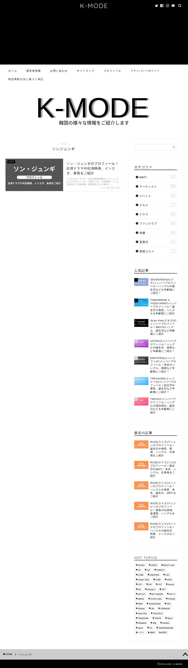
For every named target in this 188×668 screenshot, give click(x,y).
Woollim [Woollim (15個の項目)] (166, 623)
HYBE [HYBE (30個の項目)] (158, 580)
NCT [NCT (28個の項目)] (164, 589)
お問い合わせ (59, 70)
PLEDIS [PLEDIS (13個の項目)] (171, 599)
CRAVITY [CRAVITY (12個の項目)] (161, 570)
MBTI (157, 177)
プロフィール (112, 70)
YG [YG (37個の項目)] (150, 628)
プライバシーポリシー (145, 70)
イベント (157, 195)
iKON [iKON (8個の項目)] (169, 580)
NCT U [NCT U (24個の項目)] (172, 594)
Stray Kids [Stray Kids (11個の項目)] (142, 614)
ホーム (12, 70)
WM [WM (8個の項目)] (154, 623)
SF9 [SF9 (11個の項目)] (168, 604)
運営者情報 (33, 70)
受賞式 (157, 242)
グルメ (157, 205)
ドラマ (157, 214)
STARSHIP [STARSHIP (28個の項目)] (165, 609)
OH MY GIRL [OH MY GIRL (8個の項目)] (156, 599)
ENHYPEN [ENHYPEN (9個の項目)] (154, 575)
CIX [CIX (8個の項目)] (148, 570)
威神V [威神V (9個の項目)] (152, 633)
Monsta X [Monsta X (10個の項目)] (151, 589)
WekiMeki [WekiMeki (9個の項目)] (142, 623)
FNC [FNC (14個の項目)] (167, 575)
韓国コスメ (157, 251)
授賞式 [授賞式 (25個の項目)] (164, 633)
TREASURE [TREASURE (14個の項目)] (143, 618)
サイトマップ (85, 70)
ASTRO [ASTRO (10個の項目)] (141, 565)
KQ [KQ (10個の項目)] (139, 589)
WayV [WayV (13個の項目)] (169, 618)
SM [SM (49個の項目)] (152, 609)
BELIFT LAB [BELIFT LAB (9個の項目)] (169, 565)
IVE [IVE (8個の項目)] (150, 585)
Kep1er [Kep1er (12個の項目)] (171, 585)
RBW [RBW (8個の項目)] (140, 604)
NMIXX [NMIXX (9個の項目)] (141, 599)
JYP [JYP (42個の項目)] (160, 585)
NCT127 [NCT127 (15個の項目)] (141, 594)
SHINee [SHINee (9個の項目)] (141, 609)
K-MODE (94, 6)
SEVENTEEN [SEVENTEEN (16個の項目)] (154, 604)
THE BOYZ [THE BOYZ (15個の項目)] (158, 614)
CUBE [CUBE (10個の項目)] (140, 575)
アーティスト (157, 186)
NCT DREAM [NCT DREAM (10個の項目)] (157, 594)
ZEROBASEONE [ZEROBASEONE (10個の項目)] (166, 628)
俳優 (157, 232)
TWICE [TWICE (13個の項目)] (158, 618)
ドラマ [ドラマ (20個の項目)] (141, 633)
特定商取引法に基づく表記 (25, 79)
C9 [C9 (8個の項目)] (139, 570)
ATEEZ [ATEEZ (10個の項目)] (154, 565)
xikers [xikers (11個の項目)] (140, 628)
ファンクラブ (157, 223)
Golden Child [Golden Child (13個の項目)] (143, 580)
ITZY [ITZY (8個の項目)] (140, 585)
